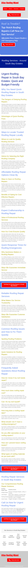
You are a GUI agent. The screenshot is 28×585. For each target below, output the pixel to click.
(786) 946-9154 (19, 509)
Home (5, 8)
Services (16, 8)
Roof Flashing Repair (4, 544)
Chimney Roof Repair (18, 544)
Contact (22, 8)
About (10, 8)
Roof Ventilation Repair (24, 544)
